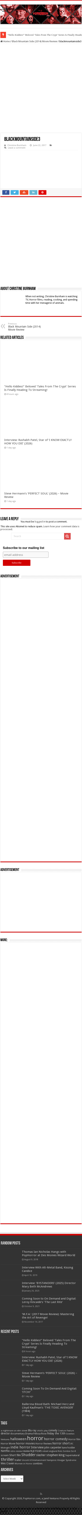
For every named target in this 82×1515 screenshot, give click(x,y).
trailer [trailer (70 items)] (18, 1460)
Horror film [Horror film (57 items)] (74, 1439)
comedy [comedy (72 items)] (52, 1430)
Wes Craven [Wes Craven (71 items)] (7, 1463)
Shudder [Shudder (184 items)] (28, 1455)
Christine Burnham (16, 145)
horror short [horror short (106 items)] (61, 1443)
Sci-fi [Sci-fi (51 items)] (73, 1451)
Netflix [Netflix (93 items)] (5, 1451)
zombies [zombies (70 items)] (38, 1463)
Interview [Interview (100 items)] (37, 1447)
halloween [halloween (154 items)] (18, 1439)
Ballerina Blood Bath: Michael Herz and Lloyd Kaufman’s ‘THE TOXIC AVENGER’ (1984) (48, 1407)
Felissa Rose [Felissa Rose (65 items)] (40, 1433)
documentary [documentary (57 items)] (17, 1433)
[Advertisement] (41, 720)
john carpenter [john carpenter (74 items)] (52, 1447)
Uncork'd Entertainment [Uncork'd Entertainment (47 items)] (34, 1460)
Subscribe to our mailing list (23, 548)
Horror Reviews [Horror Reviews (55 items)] (43, 1443)
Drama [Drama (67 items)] (29, 1433)
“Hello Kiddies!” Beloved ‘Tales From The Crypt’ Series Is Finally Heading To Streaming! (40, 388)
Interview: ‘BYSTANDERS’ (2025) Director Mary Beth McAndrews (49, 1284)
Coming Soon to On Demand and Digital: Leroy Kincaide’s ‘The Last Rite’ (49, 1300)
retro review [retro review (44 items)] (16, 1451)
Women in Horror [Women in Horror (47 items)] (23, 1463)
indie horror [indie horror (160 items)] (20, 1447)
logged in (40, 521)
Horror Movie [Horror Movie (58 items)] (8, 1443)
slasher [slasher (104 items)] (41, 1455)
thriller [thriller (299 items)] (7, 1459)
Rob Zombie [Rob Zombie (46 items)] (64, 1451)
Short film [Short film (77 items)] (15, 1455)
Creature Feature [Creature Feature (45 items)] (66, 1430)
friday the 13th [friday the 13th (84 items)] (56, 1433)
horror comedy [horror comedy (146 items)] (56, 1439)
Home (5, 41)
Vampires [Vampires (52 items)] (52, 1460)
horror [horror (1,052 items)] (35, 1438)
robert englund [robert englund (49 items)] (49, 1451)
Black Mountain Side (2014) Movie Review (34, 41)
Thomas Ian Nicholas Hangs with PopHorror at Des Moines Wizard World (48, 1253)
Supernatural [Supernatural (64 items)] (72, 1455)
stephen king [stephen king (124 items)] (55, 1455)
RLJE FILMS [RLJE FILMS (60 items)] (36, 1451)
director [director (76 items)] (5, 1433)
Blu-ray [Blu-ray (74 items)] (32, 1430)
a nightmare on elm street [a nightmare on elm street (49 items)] (14, 1430)
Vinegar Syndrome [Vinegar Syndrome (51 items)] (66, 1460)
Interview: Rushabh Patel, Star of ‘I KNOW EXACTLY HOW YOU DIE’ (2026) (49, 1359)
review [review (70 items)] (26, 1451)
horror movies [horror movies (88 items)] (25, 1443)
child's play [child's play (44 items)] (42, 1430)
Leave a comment (16, 148)
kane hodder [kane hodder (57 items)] (68, 1447)
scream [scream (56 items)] (5, 1455)
